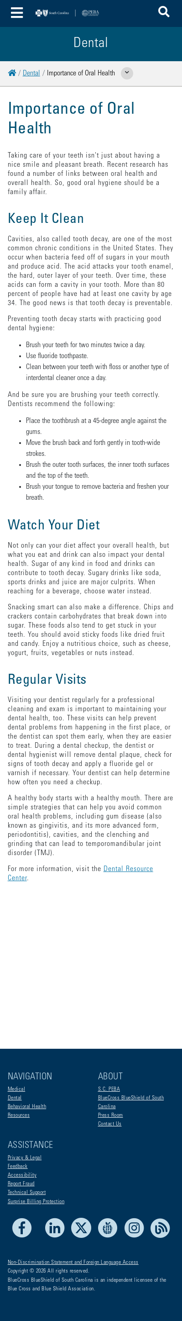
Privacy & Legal (25, 1158)
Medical (17, 1089)
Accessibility (22, 1175)
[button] (164, 13)
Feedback (18, 1166)
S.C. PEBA (109, 1089)
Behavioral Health (27, 1107)
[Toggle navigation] (17, 13)
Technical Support (27, 1192)
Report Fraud (21, 1184)
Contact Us (110, 1124)
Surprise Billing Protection (36, 1202)
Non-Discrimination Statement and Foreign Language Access (73, 1262)
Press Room (110, 1115)
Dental (31, 73)
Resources (19, 1115)
